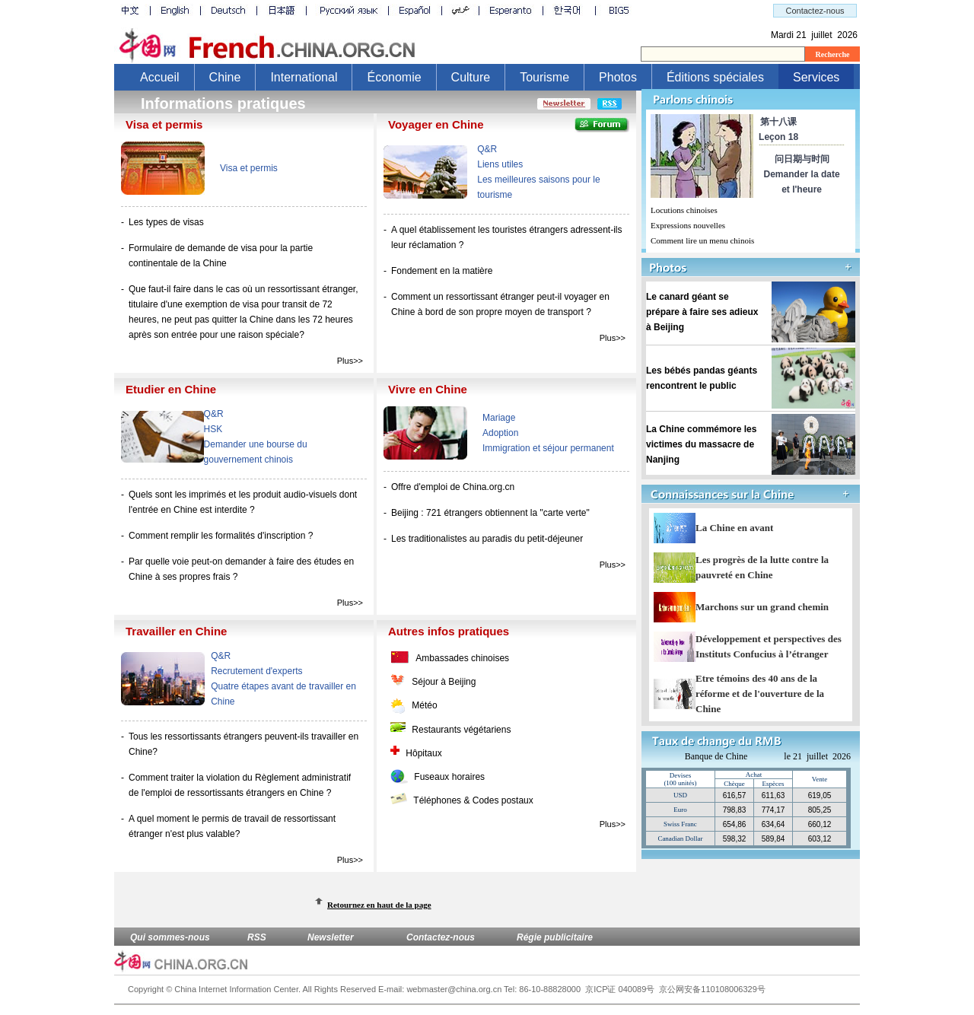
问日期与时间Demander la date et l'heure (802, 174)
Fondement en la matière (441, 271)
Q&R (487, 149)
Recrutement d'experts (256, 671)
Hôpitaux (423, 753)
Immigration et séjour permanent (548, 448)
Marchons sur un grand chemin (762, 606)
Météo (424, 705)
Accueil (160, 77)
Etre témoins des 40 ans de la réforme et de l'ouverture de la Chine (759, 693)
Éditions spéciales (715, 77)
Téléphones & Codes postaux (473, 800)
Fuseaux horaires (449, 777)
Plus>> (350, 360)
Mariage (498, 417)
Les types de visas (166, 222)
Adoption (500, 433)
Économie (394, 77)
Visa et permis (249, 168)
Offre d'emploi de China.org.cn (452, 487)
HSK (213, 429)
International (303, 77)
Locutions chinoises (684, 210)
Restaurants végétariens (461, 729)
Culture (471, 77)
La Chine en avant (734, 527)
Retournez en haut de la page (379, 904)
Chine (225, 77)
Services (816, 77)
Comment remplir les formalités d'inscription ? (221, 535)
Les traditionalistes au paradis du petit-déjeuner (487, 538)
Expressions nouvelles (688, 225)
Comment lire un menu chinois (702, 240)
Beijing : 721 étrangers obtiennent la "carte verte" (490, 513)
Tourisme (544, 77)
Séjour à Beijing (444, 681)
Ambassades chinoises (462, 658)
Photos (618, 77)
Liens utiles (500, 164)
